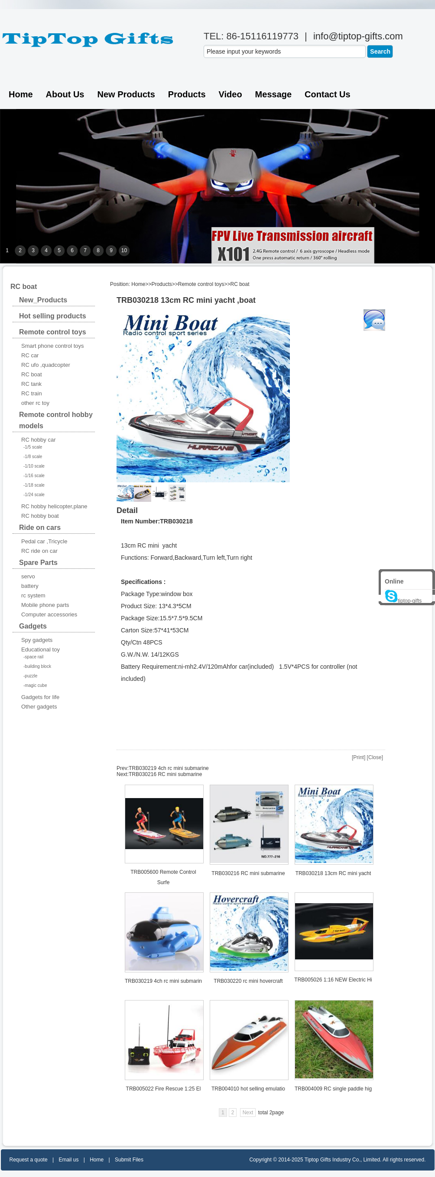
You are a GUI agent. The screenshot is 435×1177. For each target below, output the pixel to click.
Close (375, 757)
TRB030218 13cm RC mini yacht (333, 873)
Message (273, 94)
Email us (68, 1160)
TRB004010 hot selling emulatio (248, 1089)
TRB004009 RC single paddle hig (333, 1089)
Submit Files (129, 1160)
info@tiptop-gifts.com (358, 36)
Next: (123, 774)
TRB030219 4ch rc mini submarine (169, 768)
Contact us (328, 94)
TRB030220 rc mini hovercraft (248, 981)
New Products (126, 94)
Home (21, 94)
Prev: (123, 768)
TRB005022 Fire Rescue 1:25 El (163, 1089)
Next (248, 1113)
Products (187, 94)
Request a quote (29, 1160)
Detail (127, 510)
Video (230, 94)
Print (358, 757)
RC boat (240, 284)
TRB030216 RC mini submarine (165, 774)
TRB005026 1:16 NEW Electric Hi (333, 980)
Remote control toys (201, 284)
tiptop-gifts (403, 601)
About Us (65, 94)
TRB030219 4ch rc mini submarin (163, 981)
